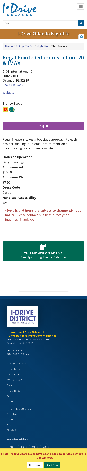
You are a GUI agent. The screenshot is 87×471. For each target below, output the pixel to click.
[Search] (40, 23)
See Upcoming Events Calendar (43, 251)
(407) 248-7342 (13, 85)
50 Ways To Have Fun (17, 363)
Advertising (12, 414)
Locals (10, 401)
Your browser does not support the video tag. (43, 279)
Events (10, 385)
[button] (81, 36)
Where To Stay (14, 379)
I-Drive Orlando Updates (19, 409)
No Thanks (35, 465)
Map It (43, 126)
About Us (11, 429)
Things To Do (24, 46)
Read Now (52, 465)
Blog (9, 424)
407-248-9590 (15, 350)
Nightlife (42, 46)
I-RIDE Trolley (13, 390)
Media (10, 419)
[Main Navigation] (80, 6)
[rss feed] (44, 447)
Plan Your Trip (14, 374)
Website (9, 92)
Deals (9, 396)
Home (9, 46)
